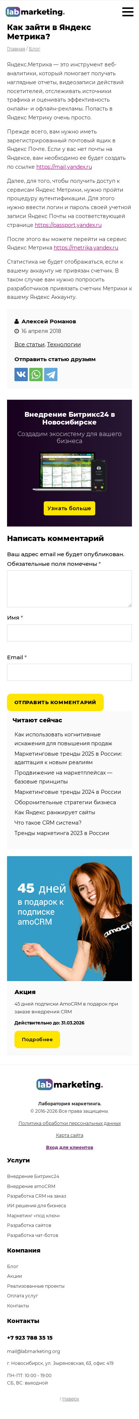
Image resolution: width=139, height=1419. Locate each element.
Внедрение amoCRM (31, 1186)
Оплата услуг (22, 1295)
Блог (13, 1266)
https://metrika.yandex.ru (86, 247)
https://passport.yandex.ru (68, 225)
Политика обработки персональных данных (70, 1123)
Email (17, 657)
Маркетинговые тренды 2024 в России (67, 792)
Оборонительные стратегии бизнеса (65, 802)
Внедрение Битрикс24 (33, 1176)
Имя (15, 617)
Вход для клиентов (69, 1147)
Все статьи (29, 344)
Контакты (18, 1306)
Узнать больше (69, 508)
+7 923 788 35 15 (30, 1337)
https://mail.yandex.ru (64, 167)
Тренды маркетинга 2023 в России (61, 833)
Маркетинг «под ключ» (33, 1215)
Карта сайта (69, 1135)
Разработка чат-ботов (32, 1235)
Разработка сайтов (29, 1225)
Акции (14, 1276)
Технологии (64, 344)
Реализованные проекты (35, 1286)
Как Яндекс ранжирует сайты (54, 812)
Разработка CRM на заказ (36, 1196)
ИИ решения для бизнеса (36, 1205)
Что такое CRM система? (48, 822)
